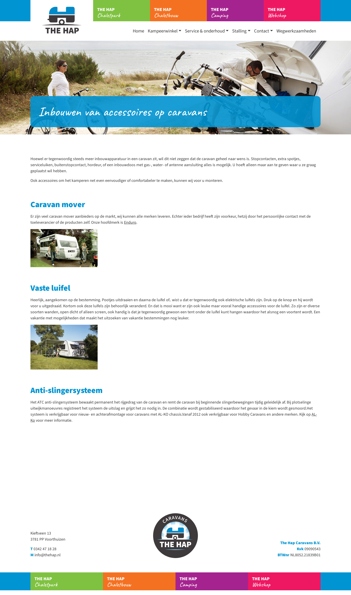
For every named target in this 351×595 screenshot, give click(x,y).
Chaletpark (123, 12)
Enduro (130, 222)
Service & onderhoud (205, 31)
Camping (237, 12)
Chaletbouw (180, 12)
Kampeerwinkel (163, 31)
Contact (261, 31)
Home (138, 31)
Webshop (294, 12)
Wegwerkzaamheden (296, 31)
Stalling (239, 31)
